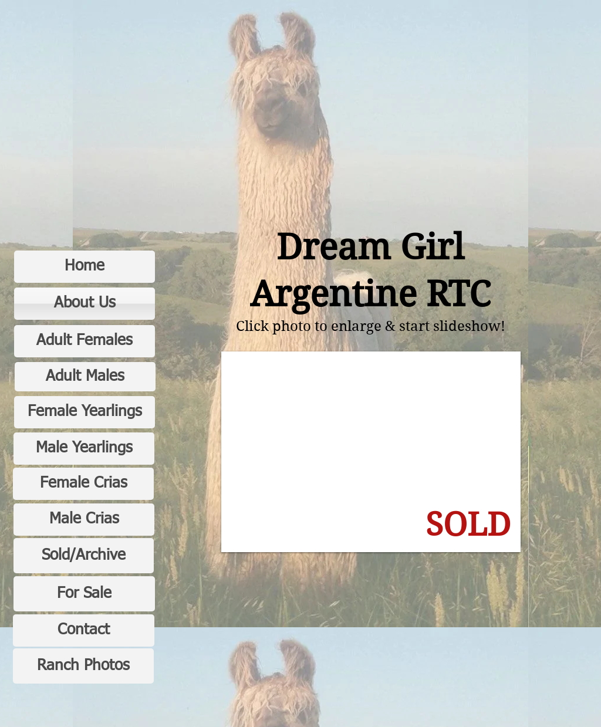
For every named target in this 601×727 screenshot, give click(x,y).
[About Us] (84, 304)
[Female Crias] (83, 484)
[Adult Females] (84, 341)
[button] (371, 451)
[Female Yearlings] (84, 412)
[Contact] (83, 630)
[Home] (84, 267)
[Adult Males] (85, 376)
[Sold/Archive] (83, 555)
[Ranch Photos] (83, 666)
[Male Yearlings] (83, 448)
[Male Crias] (83, 519)
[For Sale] (84, 593)
